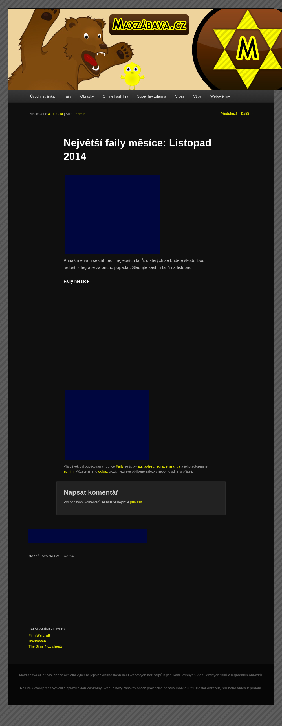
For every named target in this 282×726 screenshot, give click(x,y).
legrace (162, 466)
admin (80, 114)
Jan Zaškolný (91, 688)
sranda (174, 466)
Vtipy (197, 96)
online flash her (114, 675)
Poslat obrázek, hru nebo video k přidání (228, 688)
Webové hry (220, 96)
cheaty (57, 646)
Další (247, 114)
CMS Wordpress (38, 688)
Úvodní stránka (42, 96)
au (140, 466)
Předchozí (226, 114)
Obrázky (87, 96)
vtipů (158, 675)
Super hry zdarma (151, 96)
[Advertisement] (112, 214)
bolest (149, 466)
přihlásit (136, 502)
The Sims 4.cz (39, 646)
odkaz (103, 471)
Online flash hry (115, 96)
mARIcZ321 (185, 688)
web (107, 688)
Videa (179, 96)
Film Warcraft (39, 635)
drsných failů (216, 675)
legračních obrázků (246, 675)
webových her (141, 675)
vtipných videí (193, 675)
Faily (67, 96)
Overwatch (37, 641)
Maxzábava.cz (30, 675)
